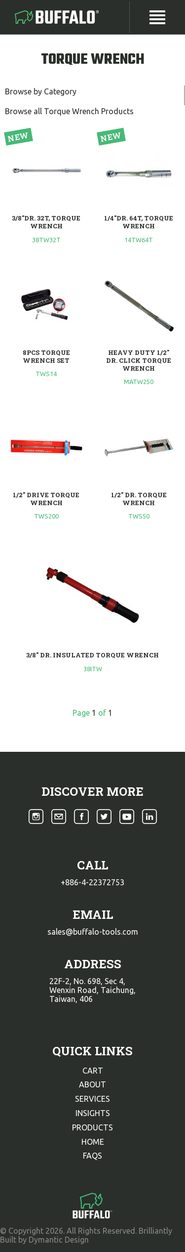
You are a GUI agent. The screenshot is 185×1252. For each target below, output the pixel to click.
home (92, 1141)
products (92, 1127)
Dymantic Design (59, 1239)
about (92, 1084)
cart (92, 1070)
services (92, 1098)
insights (92, 1113)
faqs (92, 1155)
